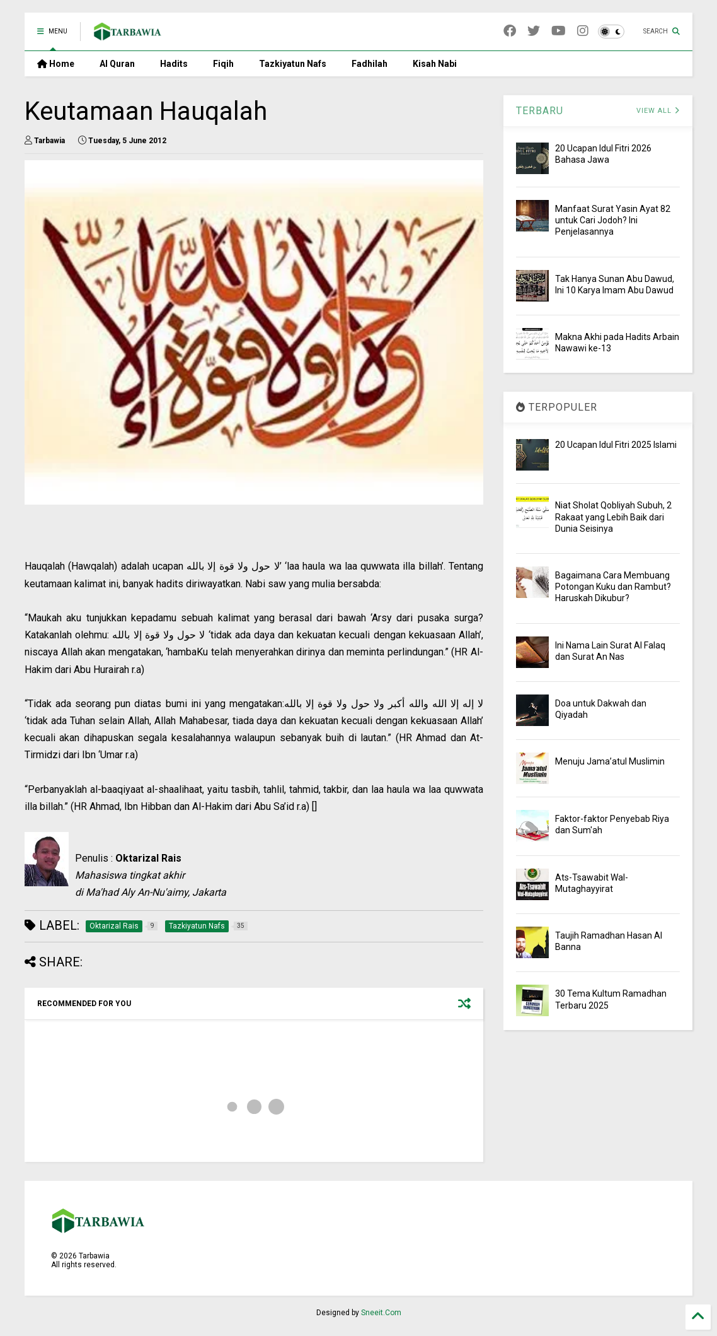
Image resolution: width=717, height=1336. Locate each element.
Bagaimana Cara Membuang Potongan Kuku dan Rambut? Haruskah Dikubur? (613, 586)
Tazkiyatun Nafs (292, 64)
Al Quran (117, 64)
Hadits (174, 64)
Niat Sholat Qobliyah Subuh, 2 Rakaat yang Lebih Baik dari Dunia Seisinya (613, 516)
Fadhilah (369, 64)
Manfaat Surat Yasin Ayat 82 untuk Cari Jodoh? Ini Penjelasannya (612, 220)
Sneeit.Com (381, 1312)
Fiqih (223, 64)
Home (55, 64)
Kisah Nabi (435, 64)
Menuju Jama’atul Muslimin (610, 761)
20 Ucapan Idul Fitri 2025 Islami (616, 445)
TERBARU (539, 111)
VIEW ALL (658, 111)
